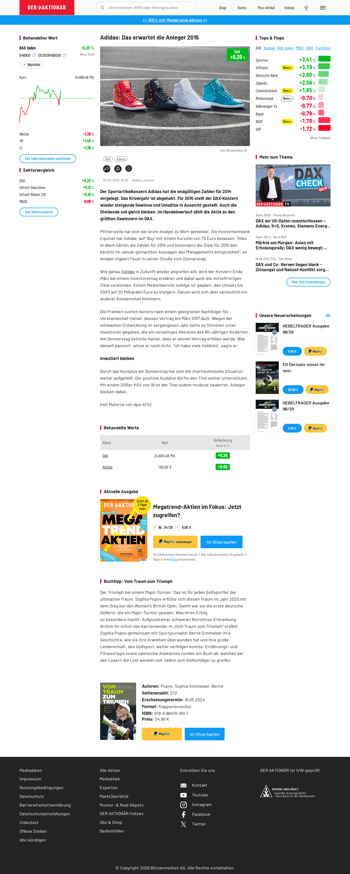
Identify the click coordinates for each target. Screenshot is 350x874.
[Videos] (289, 7)
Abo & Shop (111, 822)
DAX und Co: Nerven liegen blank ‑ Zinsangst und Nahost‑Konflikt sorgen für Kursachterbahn (293, 267)
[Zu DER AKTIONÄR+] (266, 7)
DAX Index (27, 47)
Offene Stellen (33, 831)
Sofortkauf (175, 541)
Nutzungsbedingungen (41, 787)
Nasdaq (269, 47)
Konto (174, 559)
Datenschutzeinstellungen (44, 813)
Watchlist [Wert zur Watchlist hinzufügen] (34, 64)
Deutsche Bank (267, 75)
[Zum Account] (242, 7)
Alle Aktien (110, 770)
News (287, 67)
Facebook (195, 814)
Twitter (193, 823)
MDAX (300, 47)
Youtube (194, 794)
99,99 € (293, 389)
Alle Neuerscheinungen (322, 315)
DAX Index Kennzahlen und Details (48, 158)
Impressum (30, 778)
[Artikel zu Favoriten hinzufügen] (128, 168)
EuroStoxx (323, 47)
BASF (259, 121)
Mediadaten (30, 770)
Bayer (260, 113)
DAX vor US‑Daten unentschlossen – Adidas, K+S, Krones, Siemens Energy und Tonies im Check (292, 223)
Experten (109, 787)
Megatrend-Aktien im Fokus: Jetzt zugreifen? (197, 510)
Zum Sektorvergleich (39, 211)
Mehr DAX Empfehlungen (308, 281)
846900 (27, 54)
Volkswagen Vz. (267, 106)
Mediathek (110, 778)
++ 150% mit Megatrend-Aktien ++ (175, 20)
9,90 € (292, 351)
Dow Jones (285, 47)
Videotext (29, 822)
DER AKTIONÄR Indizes (121, 813)
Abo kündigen (32, 839)
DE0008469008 (52, 54)
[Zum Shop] (222, 7)
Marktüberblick (114, 796)
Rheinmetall (264, 98)
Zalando (261, 83)
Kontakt (193, 785)
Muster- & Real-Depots (122, 805)
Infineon (262, 67)
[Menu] (322, 7)
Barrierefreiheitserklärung (45, 805)
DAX (107, 158)
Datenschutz (31, 796)
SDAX (309, 47)
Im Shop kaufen (221, 542)
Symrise (262, 60)
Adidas (121, 158)
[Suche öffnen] (102, 7)
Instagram (196, 804)
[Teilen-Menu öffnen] (106, 168)
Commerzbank (266, 90)
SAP (258, 129)
